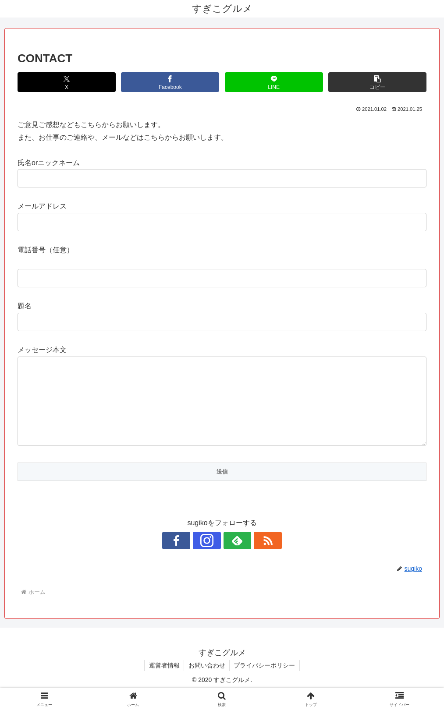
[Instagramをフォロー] (212, 558)
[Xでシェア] (67, 82)
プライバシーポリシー (265, 682)
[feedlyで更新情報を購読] (232, 558)
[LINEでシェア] (274, 82)
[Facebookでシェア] (170, 82)
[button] (377, 82)
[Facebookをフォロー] (192, 558)
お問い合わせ (206, 682)
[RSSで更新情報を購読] (252, 558)
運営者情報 (164, 682)
